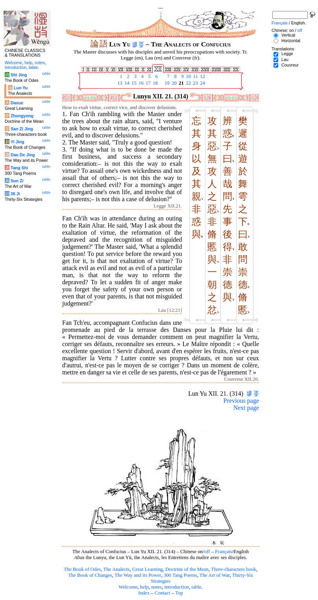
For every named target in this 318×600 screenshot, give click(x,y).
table (197, 587)
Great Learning (147, 569)
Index (144, 593)
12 (202, 76)
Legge (287, 53)
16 (140, 83)
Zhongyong (22, 115)
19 (166, 83)
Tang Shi (19, 167)
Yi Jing (17, 141)
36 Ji (15, 193)
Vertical (288, 35)
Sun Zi (17, 180)
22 (188, 83)
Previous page (241, 400)
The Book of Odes (82, 569)
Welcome (127, 587)
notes (156, 587)
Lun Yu (21, 87)
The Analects (116, 569)
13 (119, 83)
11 (195, 76)
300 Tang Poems (180, 575)
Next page (246, 407)
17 (147, 83)
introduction (177, 587)
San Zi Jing (22, 128)
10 (188, 76)
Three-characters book (233, 569)
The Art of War (215, 575)
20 (173, 83)
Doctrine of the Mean (187, 569)
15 (133, 83)
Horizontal (290, 40)
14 (126, 83)
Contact (162, 593)
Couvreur (290, 65)
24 (202, 83)
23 (195, 83)
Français (223, 551)
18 (155, 83)
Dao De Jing (23, 154)
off (207, 551)
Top (179, 593)
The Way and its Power (138, 575)
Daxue (17, 102)
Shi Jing (19, 74)
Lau (284, 59)
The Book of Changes (90, 575)
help (144, 587)
